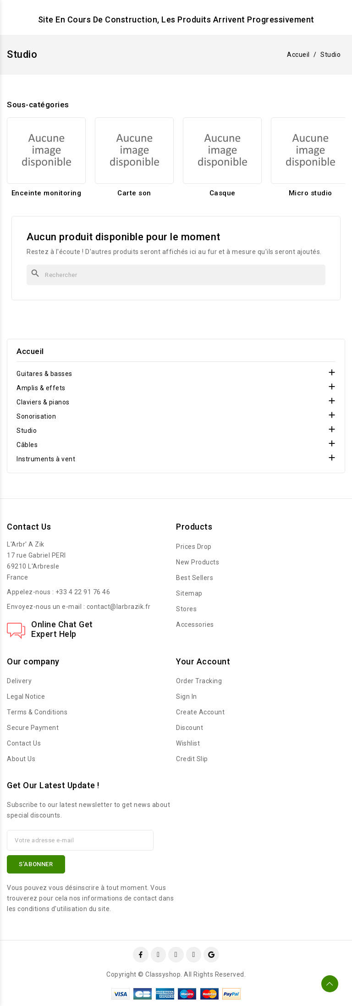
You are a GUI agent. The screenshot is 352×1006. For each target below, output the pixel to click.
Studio (26, 430)
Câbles (27, 444)
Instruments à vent (45, 459)
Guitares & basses (44, 373)
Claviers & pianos (43, 402)
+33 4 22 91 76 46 (82, 592)
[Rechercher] (176, 275)
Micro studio (310, 193)
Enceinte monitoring (46, 193)
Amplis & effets (41, 388)
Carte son (134, 193)
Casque (222, 193)
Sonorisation (36, 416)
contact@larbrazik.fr (119, 606)
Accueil (30, 351)
